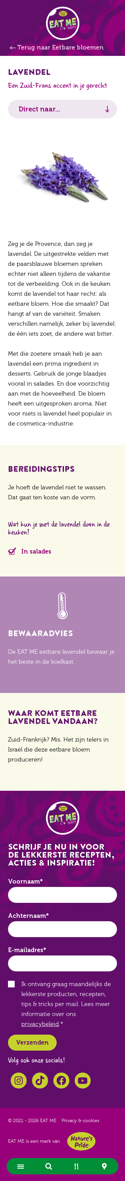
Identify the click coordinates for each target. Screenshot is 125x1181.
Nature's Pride (81, 1141)
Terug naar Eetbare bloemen (60, 47)
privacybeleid (40, 1024)
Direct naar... (39, 109)
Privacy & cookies (80, 1120)
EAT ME (62, 23)
